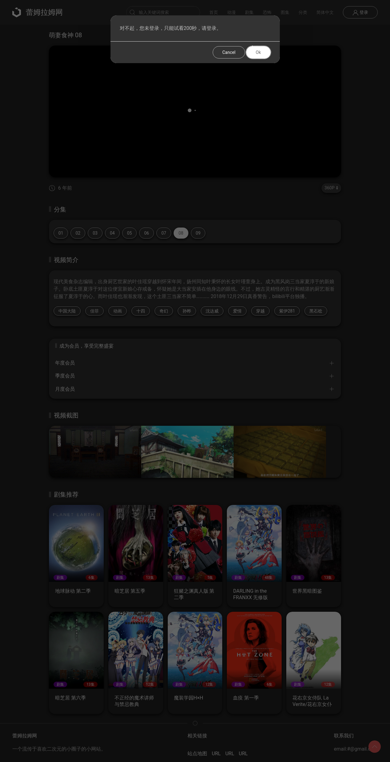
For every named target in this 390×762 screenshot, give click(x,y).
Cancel (228, 52)
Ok (258, 52)
